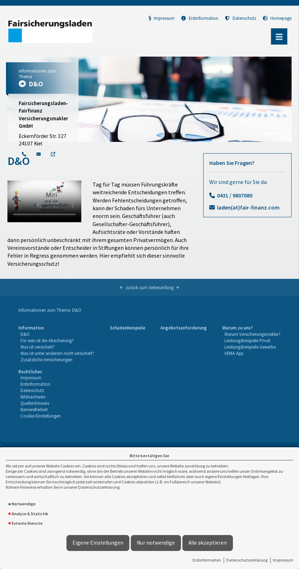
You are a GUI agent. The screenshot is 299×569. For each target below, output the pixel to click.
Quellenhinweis (34, 403)
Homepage (277, 18)
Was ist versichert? (37, 347)
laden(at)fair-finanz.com (248, 207)
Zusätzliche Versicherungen (46, 359)
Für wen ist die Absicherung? (47, 340)
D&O (25, 334)
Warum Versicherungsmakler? (252, 334)
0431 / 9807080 (234, 195)
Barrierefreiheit (34, 409)
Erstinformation (207, 560)
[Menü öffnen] (279, 36)
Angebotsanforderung (183, 328)
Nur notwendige (156, 542)
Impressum (283, 560)
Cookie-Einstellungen (40, 416)
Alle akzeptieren (207, 542)
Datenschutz (240, 18)
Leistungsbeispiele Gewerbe (250, 347)
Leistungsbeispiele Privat (247, 340)
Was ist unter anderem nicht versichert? (57, 353)
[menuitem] (56, 344)
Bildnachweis (32, 397)
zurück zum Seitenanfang (149, 287)
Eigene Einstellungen (97, 542)
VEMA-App (234, 353)
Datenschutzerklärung (247, 560)
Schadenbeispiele (127, 328)
